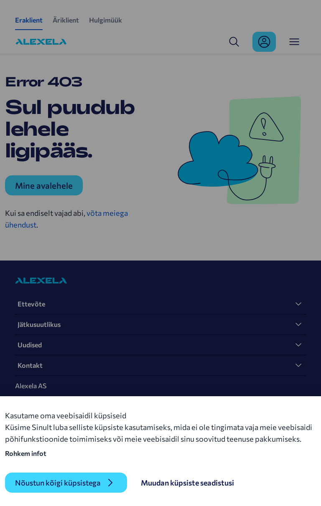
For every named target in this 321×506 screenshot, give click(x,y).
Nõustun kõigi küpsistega (57, 482)
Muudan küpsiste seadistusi (187, 482)
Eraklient (29, 20)
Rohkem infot (25, 453)
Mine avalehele (44, 185)
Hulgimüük (105, 20)
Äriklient (66, 20)
